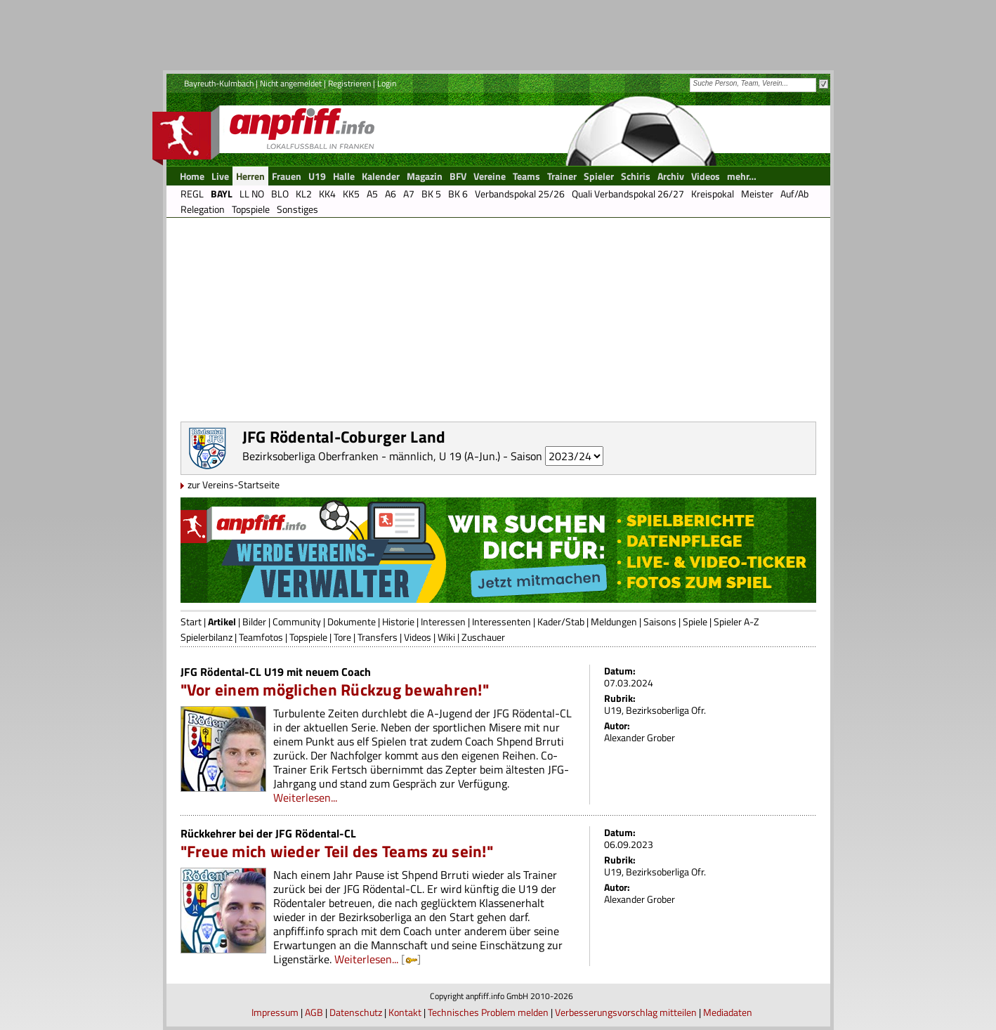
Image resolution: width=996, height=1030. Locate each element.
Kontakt (404, 1012)
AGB (314, 1012)
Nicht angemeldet (291, 83)
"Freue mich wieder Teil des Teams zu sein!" (337, 851)
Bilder (254, 621)
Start (191, 621)
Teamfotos (261, 637)
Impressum (275, 1012)
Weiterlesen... (305, 797)
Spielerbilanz (206, 637)
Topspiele (308, 637)
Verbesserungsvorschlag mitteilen (626, 1012)
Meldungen (614, 621)
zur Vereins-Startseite (234, 484)
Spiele (695, 621)
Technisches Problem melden (488, 1012)
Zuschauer (483, 637)
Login (386, 83)
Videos (417, 637)
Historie (398, 621)
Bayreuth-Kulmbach (219, 83)
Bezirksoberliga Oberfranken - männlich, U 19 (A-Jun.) (371, 456)
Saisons (659, 621)
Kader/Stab (560, 621)
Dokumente (351, 621)
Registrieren (349, 83)
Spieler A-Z (736, 621)
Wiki (446, 637)
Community (297, 621)
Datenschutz (355, 1012)
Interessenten (501, 621)
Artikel (222, 621)
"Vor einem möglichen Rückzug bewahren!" (335, 689)
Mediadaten (727, 1012)
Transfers (378, 637)
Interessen (443, 621)
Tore (342, 637)
